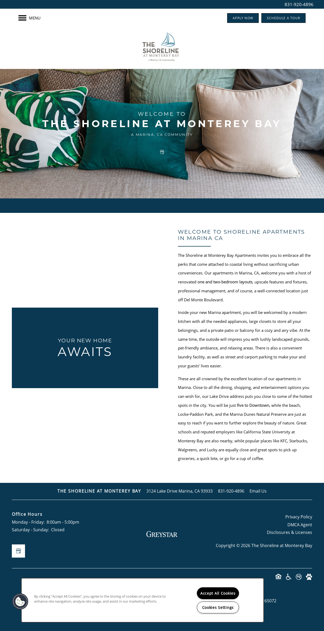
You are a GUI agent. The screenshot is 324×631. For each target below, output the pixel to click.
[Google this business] (162, 152)
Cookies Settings (218, 607)
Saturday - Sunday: (30, 530)
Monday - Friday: (28, 522)
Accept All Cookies (218, 593)
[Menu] (29, 18)
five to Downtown (253, 405)
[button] (243, 18)
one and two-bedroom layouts (224, 281)
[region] (142, 600)
